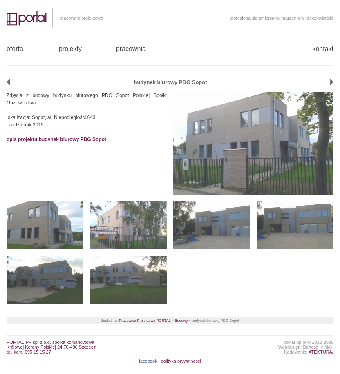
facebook (148, 361)
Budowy (181, 321)
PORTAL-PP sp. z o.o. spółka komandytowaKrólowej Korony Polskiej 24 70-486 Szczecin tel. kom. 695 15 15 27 (52, 347)
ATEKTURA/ (321, 352)
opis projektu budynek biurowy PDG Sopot (56, 139)
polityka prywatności (181, 361)
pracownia (131, 48)
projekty (70, 48)
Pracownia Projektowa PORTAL (144, 321)
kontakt (322, 48)
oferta (15, 48)
